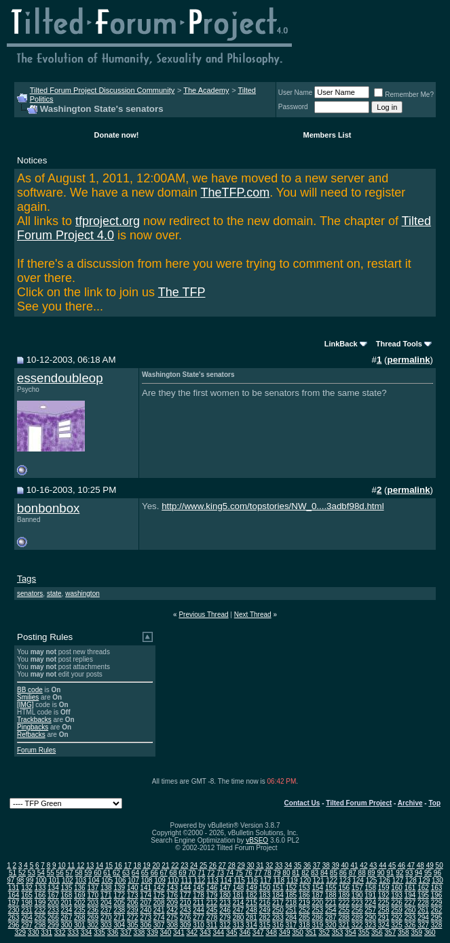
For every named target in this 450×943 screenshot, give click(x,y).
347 (258, 932)
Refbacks (31, 734)
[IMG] (25, 704)
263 (14, 917)
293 (410, 917)
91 (390, 873)
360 (430, 932)
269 (92, 917)
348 (271, 932)
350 (297, 932)
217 (278, 902)
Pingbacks (32, 727)
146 (212, 887)
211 (198, 902)
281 (251, 917)
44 (382, 865)
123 (345, 880)
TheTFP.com (234, 192)
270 (106, 917)
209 (172, 902)
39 (335, 865)
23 (184, 865)
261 (423, 910)
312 (225, 925)
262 (437, 910)
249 (265, 910)
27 (222, 865)
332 (60, 932)
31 (259, 865)
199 (40, 902)
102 (67, 880)
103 (80, 880)
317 (291, 925)
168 (67, 895)
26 (213, 865)
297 (27, 925)
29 (241, 865)
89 (371, 873)
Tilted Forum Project (359, 803)
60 (97, 873)
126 (384, 880)
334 (86, 932)
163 (437, 887)
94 (418, 873)
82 (305, 873)
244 (198, 910)
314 (251, 925)
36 (307, 865)
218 (291, 902)
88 (362, 873)
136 (80, 887)
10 (61, 865)
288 (344, 917)
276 (185, 917)
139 (119, 887)
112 (200, 880)
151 (278, 887)
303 (106, 925)
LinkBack (341, 344)
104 (94, 880)
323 (370, 925)
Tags (26, 579)
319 (317, 925)
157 (357, 887)
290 (370, 917)
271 (119, 917)
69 (182, 873)
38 (326, 865)
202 (80, 902)
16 (118, 865)
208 (159, 902)
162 (423, 887)
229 (437, 902)
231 (27, 910)
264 (27, 917)
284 (291, 917)
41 (354, 865)
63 (126, 873)
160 (396, 887)
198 (27, 902)
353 (337, 932)
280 (238, 917)
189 (344, 895)
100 (41, 880)
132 (27, 887)
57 (69, 873)
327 (423, 925)
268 (80, 917)
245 (212, 910)
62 (116, 873)
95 (428, 873)
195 (423, 895)
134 (53, 887)
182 (251, 895)
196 (437, 895)
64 (135, 873)
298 (40, 925)
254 (331, 910)
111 (186, 880)
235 (80, 910)
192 (384, 895)
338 (139, 932)
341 (179, 932)
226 (396, 902)
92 (399, 873)
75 (239, 873)
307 (159, 925)
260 (410, 910)
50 (439, 865)
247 (238, 910)
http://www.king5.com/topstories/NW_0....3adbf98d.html (272, 506)
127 (398, 880)
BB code (30, 690)
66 (154, 873)
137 (92, 887)
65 (145, 873)
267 (67, 917)
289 (357, 917)
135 (67, 887)
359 (416, 932)
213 (225, 902)
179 (212, 895)
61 (107, 873)
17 (128, 865)
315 (265, 925)
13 (90, 865)
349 (284, 932)
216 (265, 902)
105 (107, 880)
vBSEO (257, 840)
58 (78, 873)
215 (251, 902)
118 (278, 880)
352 (324, 932)
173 (132, 895)
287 (331, 917)
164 (14, 895)
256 (357, 910)
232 (40, 910)
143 (172, 887)
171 (106, 895)
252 (304, 910)
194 (410, 895)
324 (384, 925)
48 (420, 865)
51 (12, 873)
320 (331, 925)
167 (53, 895)
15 (109, 865)
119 (292, 880)
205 (119, 902)
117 (265, 880)
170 (92, 895)
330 (33, 932)
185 (291, 895)
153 (304, 887)
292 (396, 917)
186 (304, 895)
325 (396, 925)
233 (53, 910)
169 (80, 895)
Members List (327, 135)
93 (409, 873)
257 (370, 910)
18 (137, 865)
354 (350, 932)
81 (295, 873)
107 (133, 880)
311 (212, 925)
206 (132, 902)
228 (423, 902)
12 (80, 865)
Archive (410, 803)
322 (357, 925)
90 (380, 873)
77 (258, 873)
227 (410, 902)
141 (145, 887)
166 (40, 895)
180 (225, 895)
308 (172, 925)
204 (106, 902)
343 (205, 932)
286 (317, 917)
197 (14, 902)
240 (145, 910)
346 (244, 932)
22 (175, 865)
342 (192, 932)
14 (99, 865)
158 (370, 887)
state (54, 593)
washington (82, 593)
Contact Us (302, 803)
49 (430, 865)
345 (232, 932)
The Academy (206, 90)
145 (198, 887)
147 (225, 887)
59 (88, 873)
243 (185, 910)
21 (165, 865)
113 (213, 880)
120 (305, 880)
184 (278, 895)
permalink (409, 360)
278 (212, 917)
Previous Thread (203, 614)
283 (278, 917)
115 (239, 880)
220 (317, 902)
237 (106, 910)
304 (119, 925)
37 (316, 865)
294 (423, 917)
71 (201, 873)
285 (304, 917)
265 (40, 917)
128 (411, 880)
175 (159, 895)
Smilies (28, 697)
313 (238, 925)
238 (119, 910)
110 (173, 880)
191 (370, 895)
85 (333, 873)
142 (159, 887)
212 (212, 902)
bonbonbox (48, 508)
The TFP (182, 292)
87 (352, 873)
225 (384, 902)
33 (278, 865)
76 (248, 873)
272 (132, 917)
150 (265, 887)
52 (22, 873)
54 (41, 873)
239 (132, 910)
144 (185, 887)
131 (14, 887)
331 (46, 932)
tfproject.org (107, 221)
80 (286, 873)
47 (411, 865)
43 (373, 865)
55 (50, 873)
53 (31, 873)
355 (364, 932)
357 (390, 932)
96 (437, 873)
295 (437, 917)
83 (314, 873)
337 (126, 932)
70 (191, 873)
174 (145, 895)
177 (185, 895)
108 (147, 880)
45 (392, 865)
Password (293, 107)
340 (166, 932)
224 (370, 902)
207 (145, 902)
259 (396, 910)
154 (317, 887)
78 (267, 873)
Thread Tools (399, 344)
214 (238, 902)
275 (172, 917)
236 (92, 910)
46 (401, 865)
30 (250, 865)
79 (276, 873)
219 (304, 902)
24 (194, 865)
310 (198, 925)
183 (265, 895)
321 (344, 925)
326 (410, 925)
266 (53, 917)
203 (92, 902)
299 (53, 925)
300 (67, 925)
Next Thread (252, 614)
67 (164, 873)
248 (251, 910)
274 (159, 917)
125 (371, 880)
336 (113, 932)
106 (120, 880)
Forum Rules (36, 750)
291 (384, 917)
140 (132, 887)
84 (324, 873)
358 (403, 932)
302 (92, 925)
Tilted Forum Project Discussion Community (102, 90)
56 (60, 873)
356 (377, 932)
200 (53, 902)
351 (311, 932)
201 (67, 902)
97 (10, 880)
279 (225, 917)
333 (73, 932)
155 (331, 887)
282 (265, 917)
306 (145, 925)
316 (278, 925)
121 (318, 880)
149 (251, 887)
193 (396, 895)
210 (185, 902)
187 (317, 895)
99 (29, 880)
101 (54, 880)
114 (226, 880)
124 (358, 880)
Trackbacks (34, 719)
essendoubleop (60, 378)
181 (238, 895)
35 (297, 865)
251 (291, 910)
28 (232, 865)
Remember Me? (404, 94)
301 (80, 925)
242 (172, 910)
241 (159, 910)
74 (229, 873)
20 (156, 865)
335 (99, 932)
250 (278, 910)
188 (331, 895)
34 (288, 865)
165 (27, 895)
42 (363, 865)
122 (331, 880)
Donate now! (116, 135)
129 (424, 880)
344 (218, 932)
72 (210, 873)
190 (357, 895)
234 (67, 910)
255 (344, 910)
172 (119, 895)
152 (291, 887)
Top (434, 803)
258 (384, 910)
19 (147, 865)
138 (106, 887)
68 (172, 873)
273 (145, 917)
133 (40, 887)
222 (344, 902)
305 (132, 925)
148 (238, 887)
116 (252, 880)
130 (437, 880)
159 (384, 887)
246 (225, 910)
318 (304, 925)
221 (331, 902)
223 (357, 902)
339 (152, 932)
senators (30, 593)
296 (14, 925)
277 (198, 917)
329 (20, 932)
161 (410, 887)
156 (344, 887)
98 (20, 880)
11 (71, 865)
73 (220, 873)
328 (437, 925)
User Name (295, 92)
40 (345, 865)
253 (317, 910)
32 (269, 865)
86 (343, 873)
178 (198, 895)
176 (172, 895)
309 (185, 925)
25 (203, 865)
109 (160, 880)
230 (14, 910)
